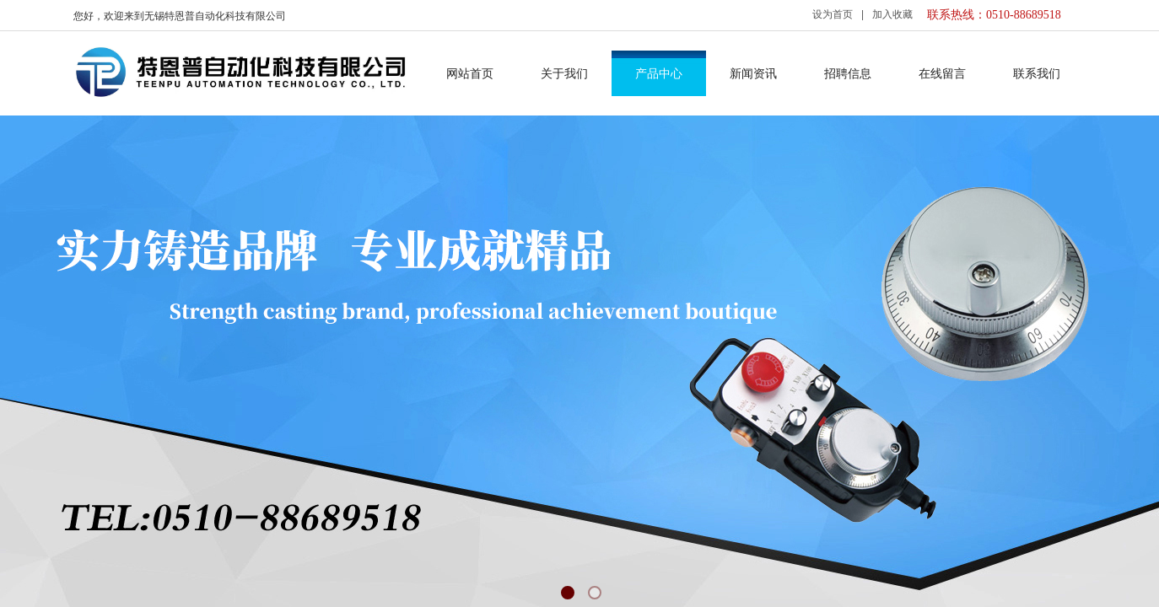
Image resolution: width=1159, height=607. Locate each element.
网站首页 (469, 73)
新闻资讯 (753, 73)
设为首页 (832, 14)
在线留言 (942, 73)
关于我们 (564, 73)
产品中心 (658, 73)
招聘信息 (847, 73)
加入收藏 (892, 14)
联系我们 (1036, 73)
